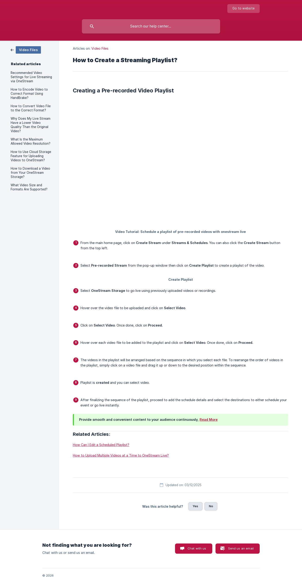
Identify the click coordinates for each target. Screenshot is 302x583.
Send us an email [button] (241, 548)
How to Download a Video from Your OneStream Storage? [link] (30, 173)
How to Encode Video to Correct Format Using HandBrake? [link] (29, 94)
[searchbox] (151, 26)
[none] (243, 8)
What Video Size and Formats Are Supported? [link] (29, 187)
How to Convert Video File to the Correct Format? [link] (31, 108)
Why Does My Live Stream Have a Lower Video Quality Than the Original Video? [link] (30, 125)
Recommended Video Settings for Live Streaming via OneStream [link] (31, 77)
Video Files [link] (99, 48)
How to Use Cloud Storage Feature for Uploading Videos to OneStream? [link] (31, 156)
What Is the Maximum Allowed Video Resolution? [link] (30, 141)
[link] (26, 49)
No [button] (211, 506)
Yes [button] (195, 506)
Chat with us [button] (197, 548)
